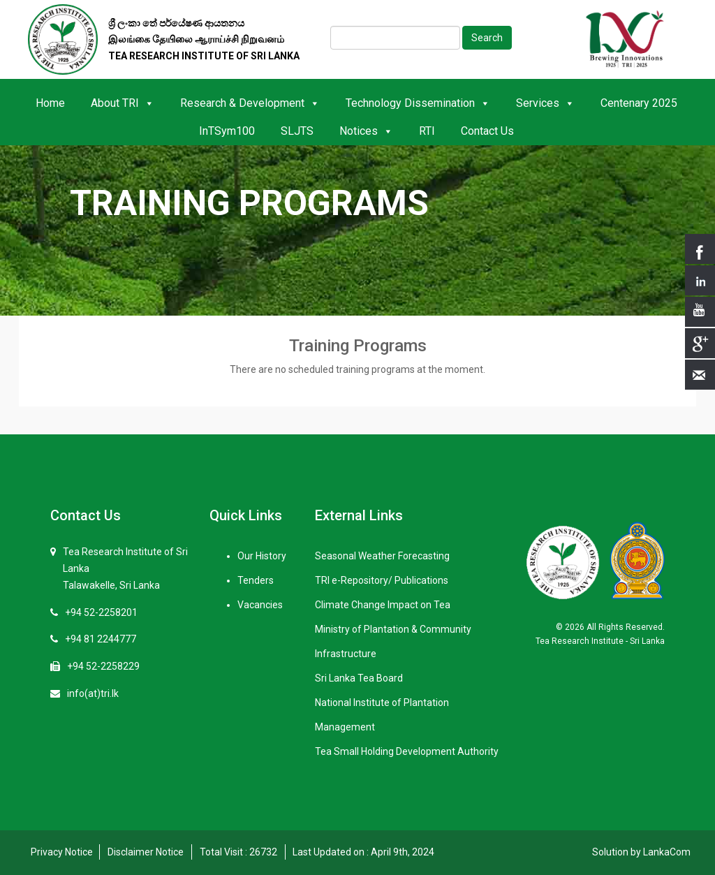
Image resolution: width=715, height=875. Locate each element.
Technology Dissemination (418, 103)
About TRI (122, 103)
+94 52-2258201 (101, 612)
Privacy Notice (62, 852)
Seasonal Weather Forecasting (382, 555)
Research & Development (250, 103)
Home (50, 103)
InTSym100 (227, 131)
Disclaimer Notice (146, 852)
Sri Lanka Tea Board (359, 678)
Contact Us (487, 131)
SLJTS (297, 131)
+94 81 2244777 (100, 639)
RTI (427, 131)
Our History (261, 555)
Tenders (255, 580)
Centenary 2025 (638, 103)
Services (545, 103)
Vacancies (260, 604)
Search (487, 37)
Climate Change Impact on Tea (382, 604)
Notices (366, 131)
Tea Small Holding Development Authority (407, 751)
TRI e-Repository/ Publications (381, 580)
